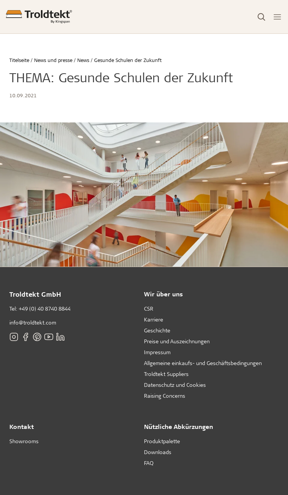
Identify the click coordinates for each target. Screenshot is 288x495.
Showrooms (24, 441)
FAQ (148, 462)
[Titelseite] (39, 16)
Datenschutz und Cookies (175, 384)
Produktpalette (162, 441)
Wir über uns (163, 294)
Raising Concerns (164, 395)
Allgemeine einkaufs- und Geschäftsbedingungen (203, 363)
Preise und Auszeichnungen (177, 341)
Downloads (157, 452)
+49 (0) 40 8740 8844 (44, 308)
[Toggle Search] (261, 16)
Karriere (153, 319)
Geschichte (157, 330)
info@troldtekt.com (32, 322)
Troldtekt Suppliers (166, 373)
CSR (148, 308)
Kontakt (21, 426)
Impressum (157, 352)
